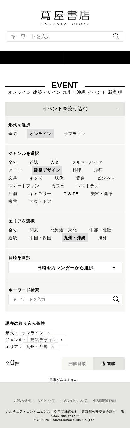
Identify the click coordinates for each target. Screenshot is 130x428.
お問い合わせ (22, 400)
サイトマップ (46, 400)
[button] (32, 57)
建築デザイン (47, 170)
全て (12, 133)
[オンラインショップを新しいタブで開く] (97, 57)
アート (15, 170)
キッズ (36, 178)
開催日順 (77, 363)
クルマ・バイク (87, 162)
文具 (12, 178)
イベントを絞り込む (65, 108)
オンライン (40, 133)
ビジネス (106, 178)
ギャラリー (40, 193)
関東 (34, 230)
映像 (59, 178)
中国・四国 (40, 237)
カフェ (58, 185)
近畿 (12, 237)
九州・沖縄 (75, 237)
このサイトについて (74, 400)
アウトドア (40, 201)
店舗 (12, 193)
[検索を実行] (114, 38)
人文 (55, 162)
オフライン (75, 133)
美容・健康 (102, 193)
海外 (102, 237)
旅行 (98, 170)
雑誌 (34, 162)
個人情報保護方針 (104, 400)
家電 (12, 201)
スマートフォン (23, 185)
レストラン (88, 185)
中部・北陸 (100, 230)
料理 (77, 170)
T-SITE (71, 193)
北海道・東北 (64, 230)
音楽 (80, 178)
